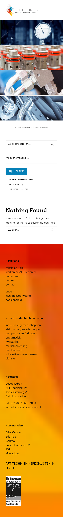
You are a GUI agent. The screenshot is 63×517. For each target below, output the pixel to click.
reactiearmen (14, 350)
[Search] (46, 10)
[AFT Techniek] (31, 10)
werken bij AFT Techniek (21, 272)
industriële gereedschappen (23, 325)
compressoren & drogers (21, 333)
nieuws (10, 280)
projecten (12, 276)
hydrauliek (12, 341)
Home (17, 127)
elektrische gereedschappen (23, 329)
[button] (56, 10)
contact (10, 284)
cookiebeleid (14, 300)
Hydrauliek (26, 127)
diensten (11, 358)
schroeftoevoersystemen (21, 354)
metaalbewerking (16, 346)
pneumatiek (13, 337)
